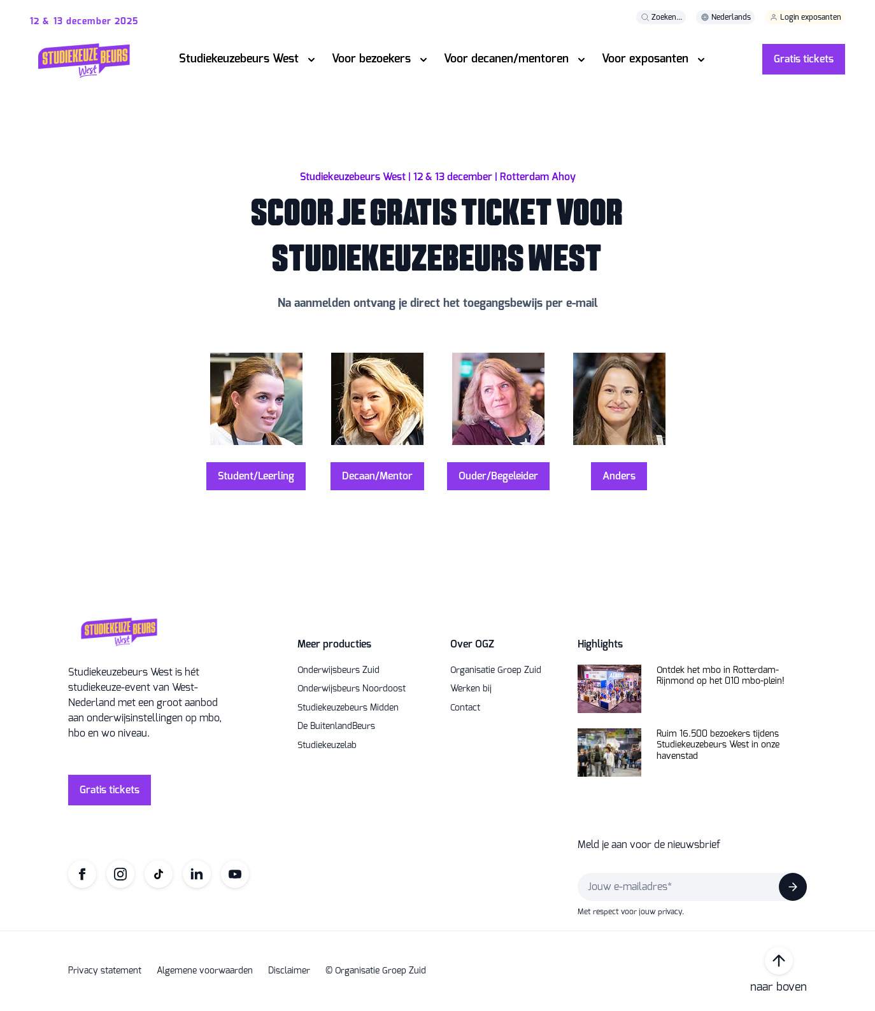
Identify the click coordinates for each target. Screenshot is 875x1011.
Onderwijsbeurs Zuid (338, 670)
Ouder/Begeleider (498, 476)
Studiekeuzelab (327, 745)
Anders (619, 476)
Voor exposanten (645, 58)
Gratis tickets (804, 59)
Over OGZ (472, 644)
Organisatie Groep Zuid (495, 670)
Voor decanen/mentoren (506, 58)
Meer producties (334, 644)
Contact (465, 708)
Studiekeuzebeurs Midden (348, 708)
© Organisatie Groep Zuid (375, 971)
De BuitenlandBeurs (336, 726)
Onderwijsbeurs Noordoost (351, 689)
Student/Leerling (256, 476)
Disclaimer (289, 971)
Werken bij (471, 689)
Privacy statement (104, 971)
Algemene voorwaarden (205, 971)
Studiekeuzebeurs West (239, 58)
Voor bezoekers (371, 58)
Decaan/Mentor (377, 476)
